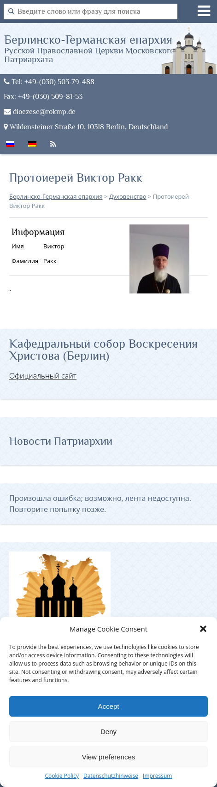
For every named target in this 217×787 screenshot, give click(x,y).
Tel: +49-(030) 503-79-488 (49, 82)
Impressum (157, 776)
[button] (203, 628)
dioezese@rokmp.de (40, 111)
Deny (108, 731)
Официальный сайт (42, 376)
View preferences (108, 757)
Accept (108, 706)
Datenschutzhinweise (110, 776)
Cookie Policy (62, 776)
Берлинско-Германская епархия (110, 48)
